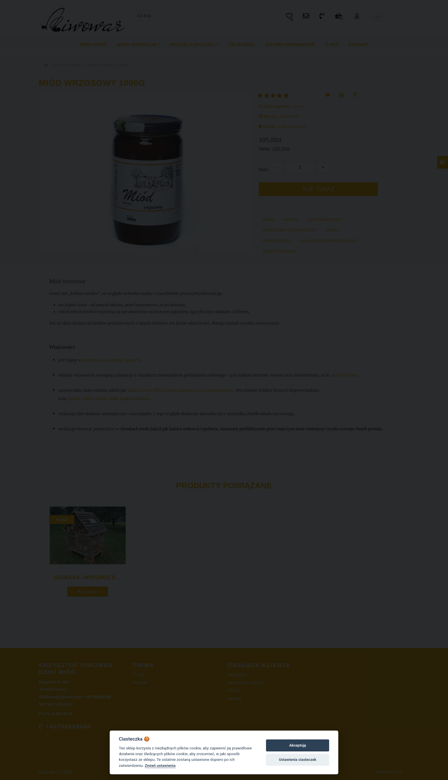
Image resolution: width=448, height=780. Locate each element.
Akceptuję (297, 745)
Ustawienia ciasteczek (297, 759)
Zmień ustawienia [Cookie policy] (160, 765)
